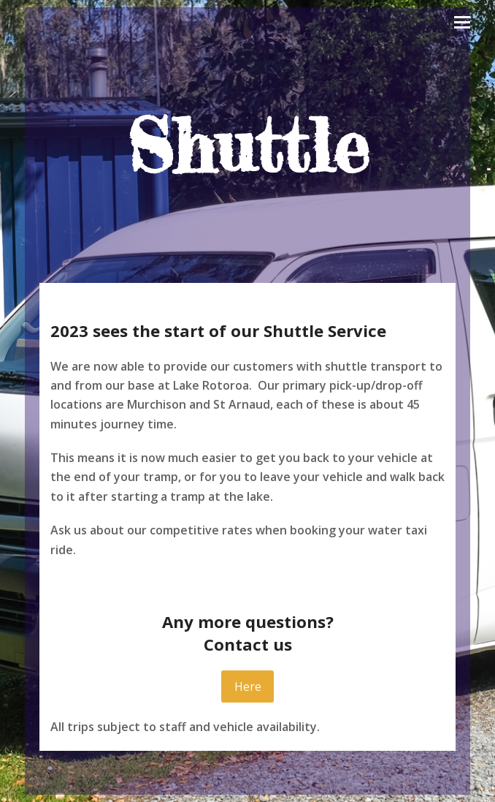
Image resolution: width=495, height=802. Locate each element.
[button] (462, 22)
